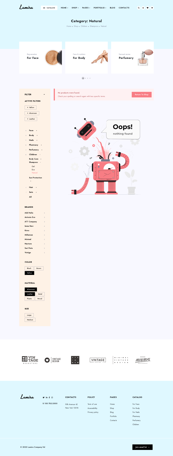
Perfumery (126, 58)
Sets (31, 192)
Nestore (28, 243)
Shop (75, 7)
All (30, 196)
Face (31, 130)
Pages (86, 7)
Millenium (29, 235)
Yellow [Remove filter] (31, 107)
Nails (31, 140)
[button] (83, 78)
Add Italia (29, 213)
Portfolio (100, 7)
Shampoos (94, 26)
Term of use (92, 404)
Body (31, 135)
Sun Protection (35, 177)
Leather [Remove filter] (32, 119)
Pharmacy (33, 144)
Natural (35, 172)
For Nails (136, 412)
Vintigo (28, 252)
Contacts (124, 8)
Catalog (49, 8)
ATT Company (31, 221)
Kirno (27, 230)
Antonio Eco (30, 217)
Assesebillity (92, 408)
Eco (33, 169)
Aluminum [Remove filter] (33, 113)
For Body (79, 58)
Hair (31, 187)
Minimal (28, 239)
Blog (112, 8)
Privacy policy (93, 412)
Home (64, 7)
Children (84, 26)
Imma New (29, 226)
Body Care (33, 159)
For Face (33, 58)
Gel (33, 166)
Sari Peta (29, 248)
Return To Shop (141, 94)
